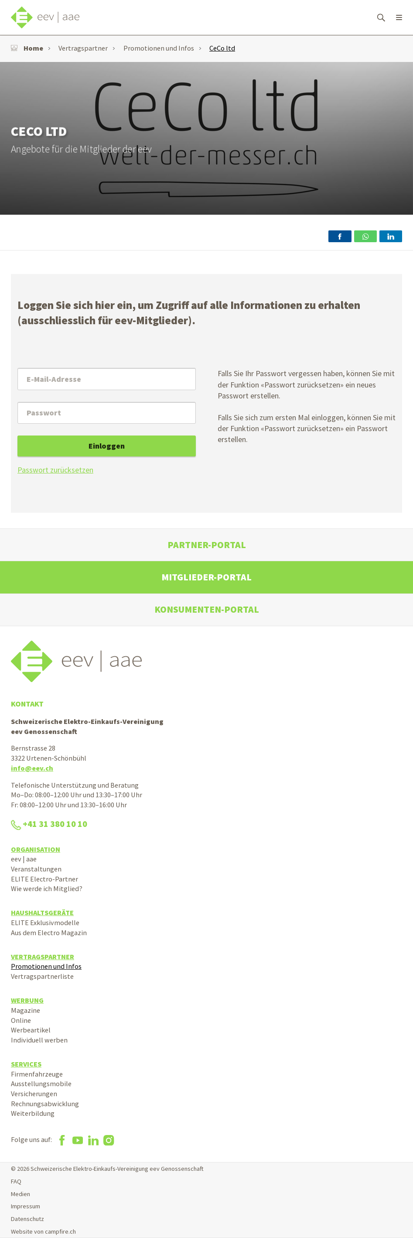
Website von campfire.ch (43, 1231)
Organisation (35, 849)
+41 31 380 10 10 (49, 824)
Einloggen (107, 446)
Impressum (25, 1206)
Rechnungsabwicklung (45, 1103)
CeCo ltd (222, 48)
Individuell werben (39, 1040)
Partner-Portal (206, 545)
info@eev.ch (32, 768)
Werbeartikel (31, 1029)
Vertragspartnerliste (42, 976)
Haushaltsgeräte (42, 912)
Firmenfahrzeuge (37, 1074)
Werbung (27, 1000)
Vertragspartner (83, 48)
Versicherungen (34, 1093)
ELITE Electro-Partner (44, 878)
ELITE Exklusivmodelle (45, 922)
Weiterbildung (33, 1113)
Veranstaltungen (36, 868)
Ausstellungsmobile (41, 1083)
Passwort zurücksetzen (55, 470)
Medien (20, 1194)
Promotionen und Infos (158, 48)
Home (27, 48)
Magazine (25, 1010)
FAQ (16, 1181)
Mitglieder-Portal (206, 577)
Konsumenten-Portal (206, 609)
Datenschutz (27, 1219)
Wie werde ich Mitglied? (46, 888)
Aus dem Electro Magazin (49, 932)
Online (21, 1020)
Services (26, 1064)
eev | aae (24, 858)
